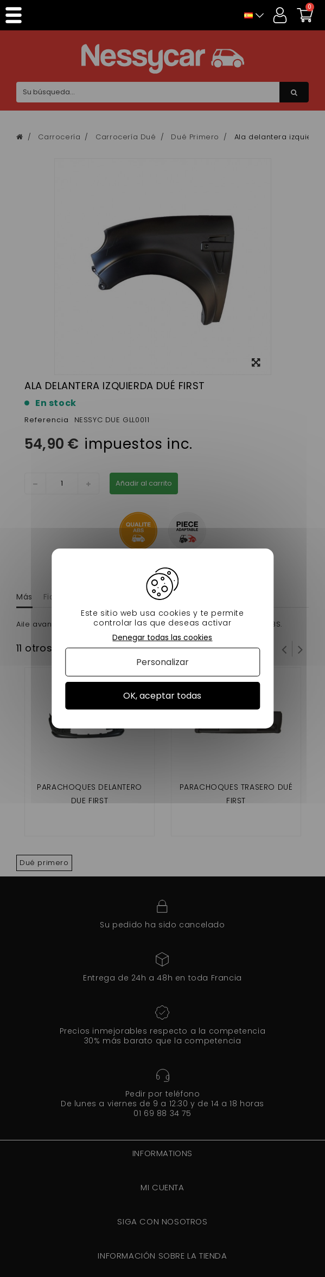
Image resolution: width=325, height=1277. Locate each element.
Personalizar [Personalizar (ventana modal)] (162, 662)
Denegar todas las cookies (162, 637)
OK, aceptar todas (162, 695)
